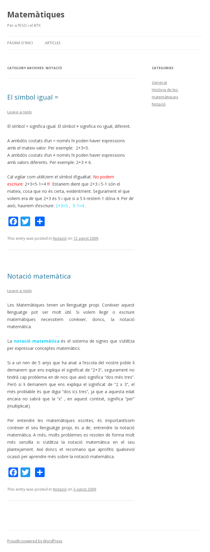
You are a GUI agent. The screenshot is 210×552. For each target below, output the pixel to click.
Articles (52, 42)
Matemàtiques (36, 14)
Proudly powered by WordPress (34, 541)
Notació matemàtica (39, 275)
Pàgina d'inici (20, 42)
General (159, 82)
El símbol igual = (32, 96)
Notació (60, 238)
